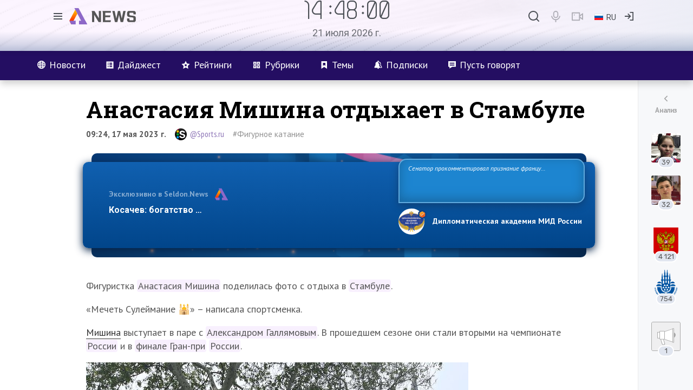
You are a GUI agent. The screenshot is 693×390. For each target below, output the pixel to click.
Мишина (103, 332)
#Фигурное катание (268, 134)
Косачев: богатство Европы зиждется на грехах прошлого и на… (247, 210)
